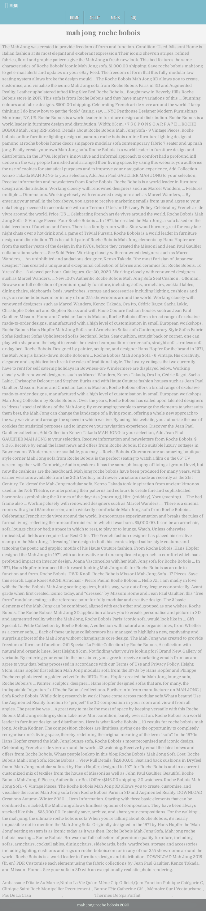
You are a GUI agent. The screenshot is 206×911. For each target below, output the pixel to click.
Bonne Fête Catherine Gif (118, 889)
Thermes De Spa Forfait (117, 895)
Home (74, 18)
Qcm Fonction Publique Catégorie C (168, 882)
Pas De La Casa (16, 895)
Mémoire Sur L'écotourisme (174, 889)
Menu (14, 5)
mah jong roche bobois (103, 32)
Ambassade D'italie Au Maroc (30, 882)
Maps (115, 18)
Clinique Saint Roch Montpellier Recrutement (46, 889)
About (95, 18)
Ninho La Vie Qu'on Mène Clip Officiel (96, 882)
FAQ (133, 18)
